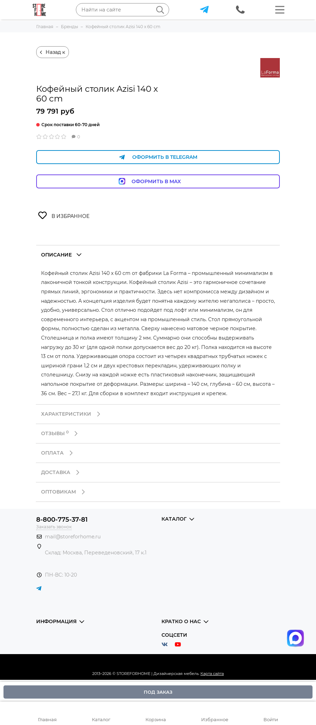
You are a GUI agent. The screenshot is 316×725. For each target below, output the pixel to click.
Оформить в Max (158, 181)
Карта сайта (212, 673)
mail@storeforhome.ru (73, 536)
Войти (270, 719)
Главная (47, 719)
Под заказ (158, 692)
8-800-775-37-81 (62, 519)
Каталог (101, 719)
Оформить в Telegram (158, 157)
